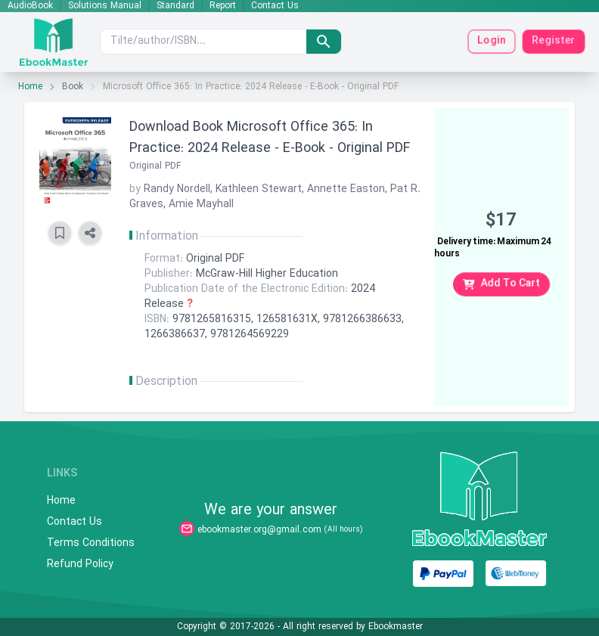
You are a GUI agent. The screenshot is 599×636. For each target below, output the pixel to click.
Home (30, 87)
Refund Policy (80, 564)
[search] (323, 41)
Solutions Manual (104, 6)
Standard (175, 6)
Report (222, 6)
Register (554, 41)
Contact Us (275, 6)
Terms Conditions (91, 543)
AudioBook (30, 6)
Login (491, 41)
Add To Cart (501, 284)
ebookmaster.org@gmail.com (259, 530)
